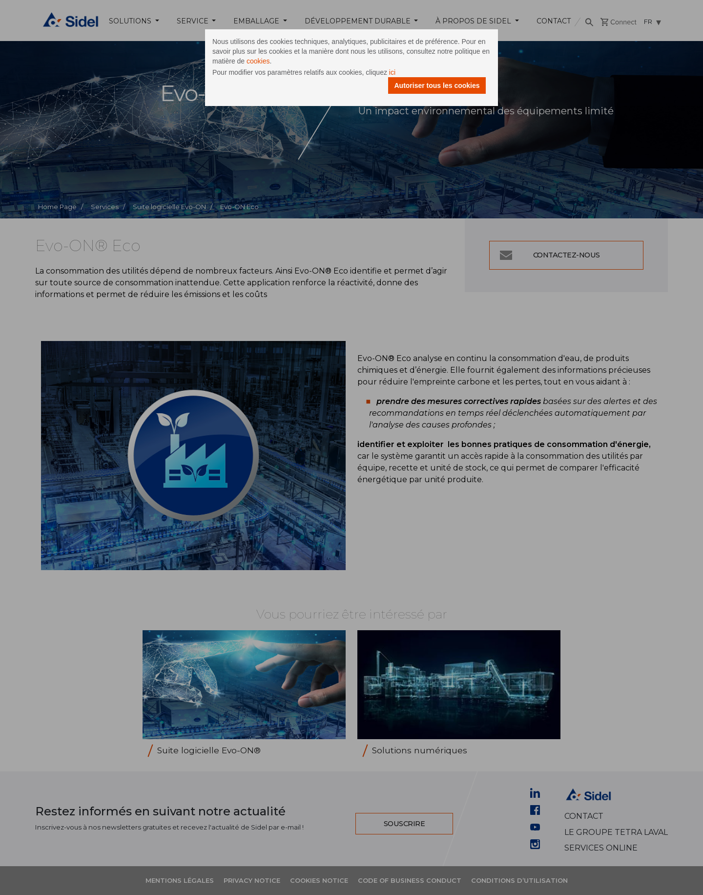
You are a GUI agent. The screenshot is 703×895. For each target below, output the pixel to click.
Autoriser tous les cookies (436, 85)
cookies (258, 61)
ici (392, 72)
